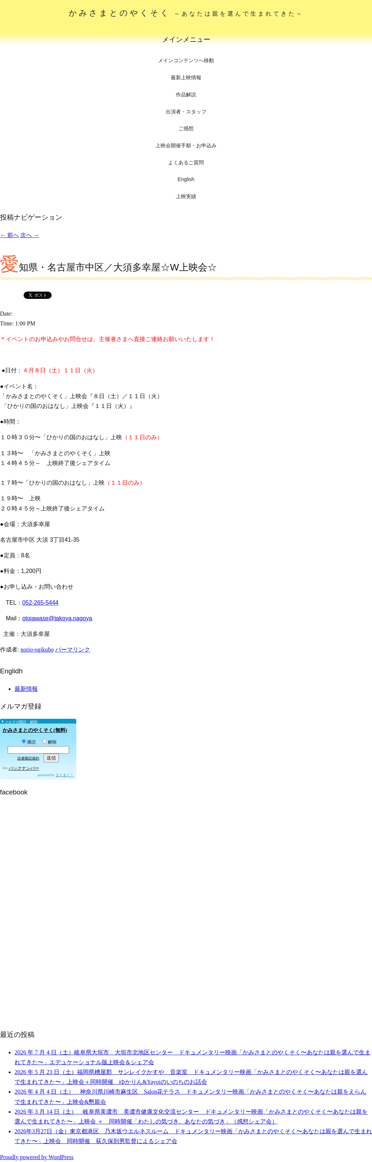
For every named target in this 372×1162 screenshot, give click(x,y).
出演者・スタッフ (186, 112)
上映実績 (186, 196)
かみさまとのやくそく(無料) (35, 730)
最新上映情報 (186, 77)
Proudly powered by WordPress (36, 1157)
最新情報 (26, 689)
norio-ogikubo (37, 649)
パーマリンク (72, 649)
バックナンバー (24, 768)
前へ (9, 235)
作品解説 (186, 94)
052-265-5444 (40, 603)
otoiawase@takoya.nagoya (57, 618)
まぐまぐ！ (65, 775)
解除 (49, 742)
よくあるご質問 (186, 162)
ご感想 (186, 128)
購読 (28, 742)
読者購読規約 (28, 758)
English (186, 179)
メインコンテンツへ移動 (186, 60)
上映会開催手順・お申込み (186, 145)
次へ (29, 235)
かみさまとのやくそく (186, 12)
